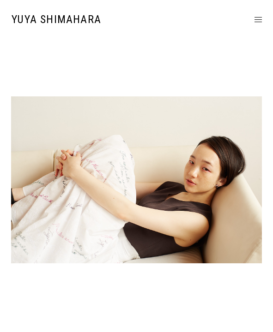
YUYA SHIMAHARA (56, 19)
